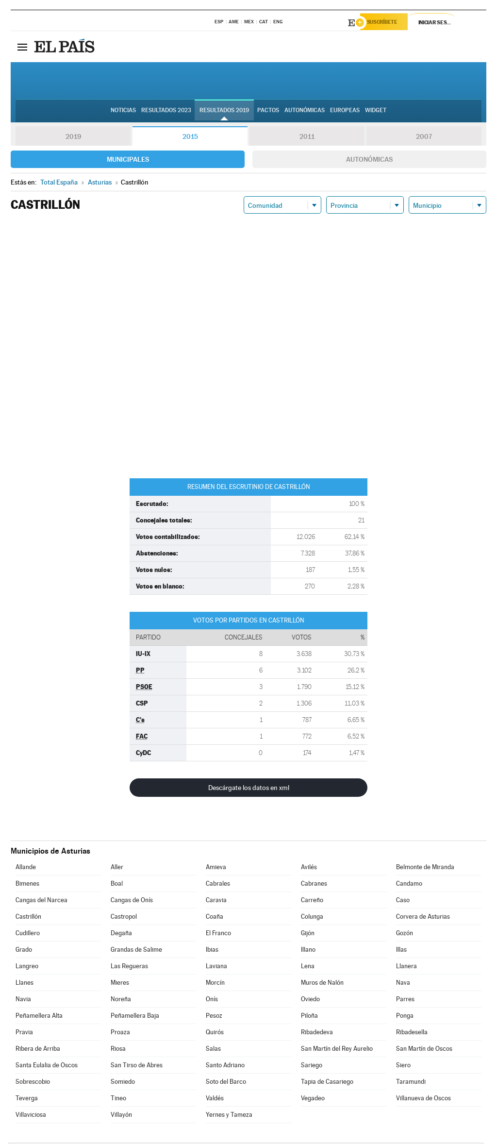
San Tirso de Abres (137, 1066)
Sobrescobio (33, 1083)
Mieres (120, 984)
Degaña (121, 934)
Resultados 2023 (166, 112)
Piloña (309, 1017)
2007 (424, 138)
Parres (405, 1000)
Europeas (345, 112)
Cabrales (218, 885)
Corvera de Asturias (423, 918)
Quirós (215, 1033)
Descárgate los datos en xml (248, 789)
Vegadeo (313, 1099)
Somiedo (123, 1083)
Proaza (120, 1033)
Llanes (24, 984)
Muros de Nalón (322, 984)
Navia (23, 1000)
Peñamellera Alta (39, 1017)
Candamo (409, 885)
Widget (375, 112)
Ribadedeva (317, 1033)
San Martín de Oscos (424, 1050)
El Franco (218, 934)
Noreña (121, 1000)
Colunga (312, 918)
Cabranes (314, 885)
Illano (308, 951)
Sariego (311, 1066)
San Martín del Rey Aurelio (337, 1050)
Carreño (312, 901)
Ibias (212, 951)
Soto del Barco (226, 1083)
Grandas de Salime (136, 951)
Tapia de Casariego (327, 1083)
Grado (24, 951)
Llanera (406, 967)
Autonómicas (369, 161)
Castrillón (28, 918)
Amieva (216, 868)
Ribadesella (412, 1033)
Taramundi (411, 1083)
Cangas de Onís (132, 901)
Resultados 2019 (224, 112)
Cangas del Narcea (41, 901)
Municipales (128, 161)
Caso (403, 901)
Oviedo (310, 1000)
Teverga (27, 1099)
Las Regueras (129, 967)
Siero (403, 1066)
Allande (26, 868)
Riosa (118, 1050)
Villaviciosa (31, 1116)
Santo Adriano (225, 1066)
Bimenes (27, 885)
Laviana (216, 967)
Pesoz (214, 1017)
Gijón (308, 934)
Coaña (214, 918)
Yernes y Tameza (229, 1116)
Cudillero (28, 934)
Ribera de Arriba (38, 1050)
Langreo (27, 967)
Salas (213, 1050)
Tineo (118, 1099)
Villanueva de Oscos (423, 1099)
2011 (307, 138)
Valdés (215, 1099)
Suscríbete (387, 22)
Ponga (405, 1017)
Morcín (215, 984)
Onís (212, 1000)
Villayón (121, 1116)
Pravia (24, 1033)
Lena (308, 967)
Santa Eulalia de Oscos (47, 1066)
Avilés (309, 868)
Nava (403, 984)
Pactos (268, 112)
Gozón (404, 934)
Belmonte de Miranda (425, 868)
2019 (73, 138)
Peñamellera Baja (135, 1017)
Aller (117, 868)
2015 (190, 138)
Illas (401, 951)
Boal (117, 885)
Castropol (124, 918)
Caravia (216, 901)
